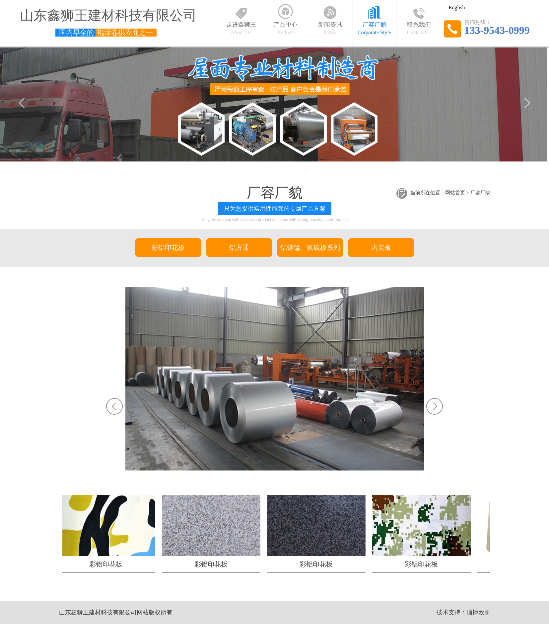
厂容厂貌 (480, 193)
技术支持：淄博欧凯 (463, 612)
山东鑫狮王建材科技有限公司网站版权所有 (115, 612)
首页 (460, 193)
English (457, 7)
